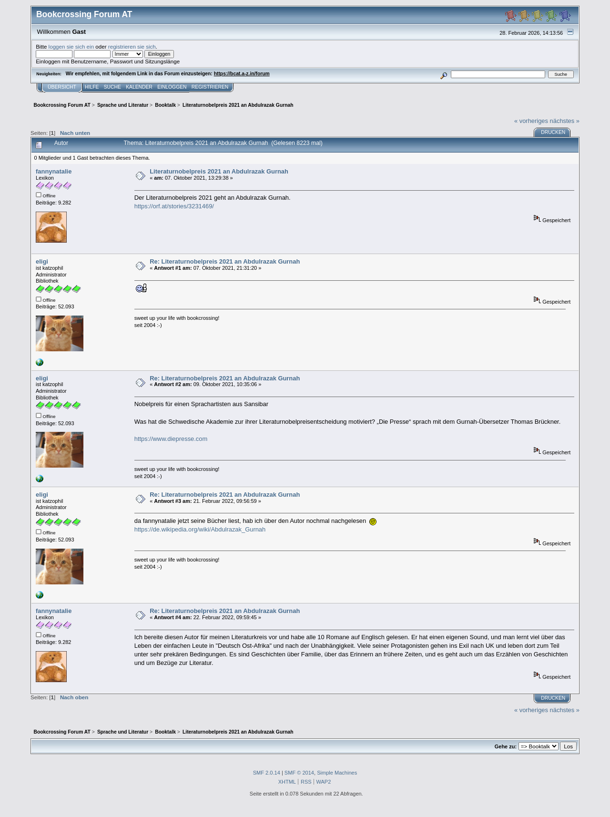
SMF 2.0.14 (266, 773)
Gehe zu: (506, 746)
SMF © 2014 (299, 773)
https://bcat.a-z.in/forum (242, 73)
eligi (42, 261)
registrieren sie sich (132, 46)
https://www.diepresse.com (171, 438)
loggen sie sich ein (71, 46)
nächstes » (565, 120)
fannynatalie (53, 171)
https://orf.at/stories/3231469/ (174, 206)
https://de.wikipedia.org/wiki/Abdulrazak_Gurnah (199, 529)
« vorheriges (531, 120)
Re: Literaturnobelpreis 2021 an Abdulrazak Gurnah (225, 261)
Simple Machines (337, 773)
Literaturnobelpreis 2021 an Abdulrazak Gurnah (219, 171)
